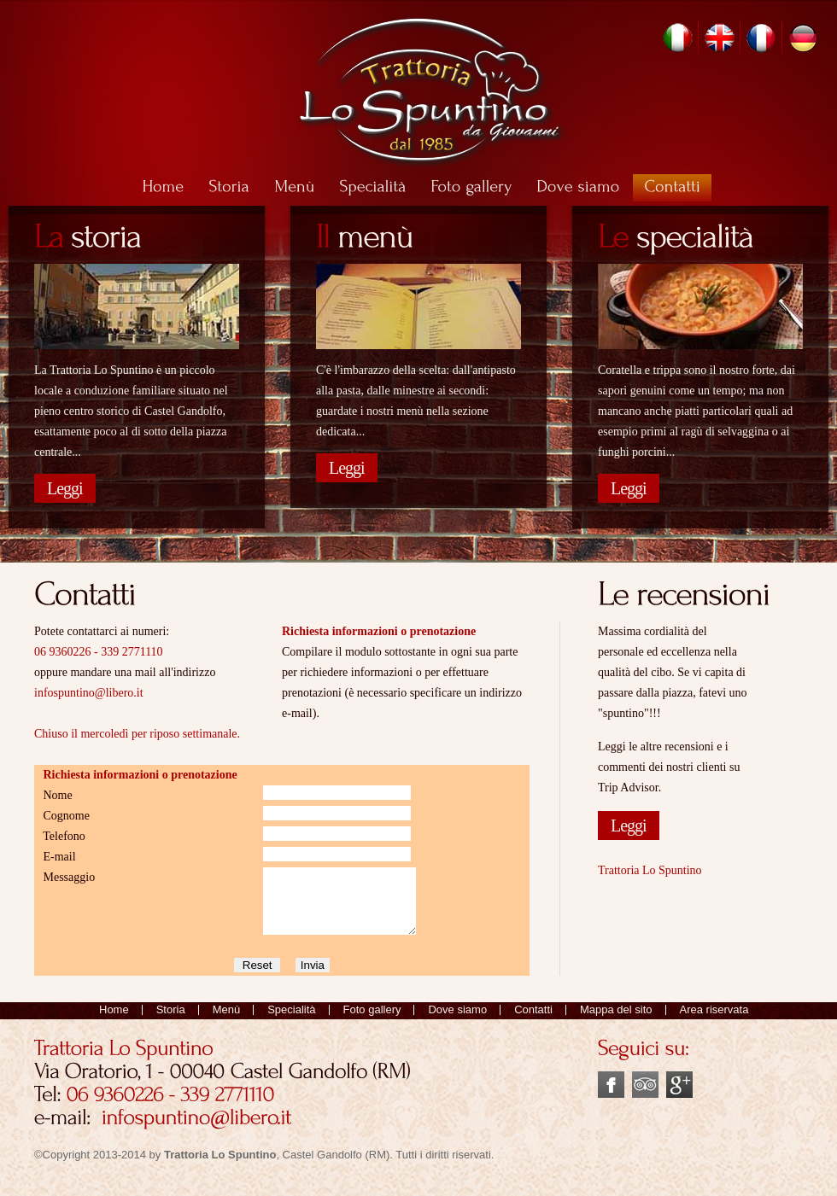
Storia (170, 1023)
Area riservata (714, 1023)
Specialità (291, 1023)
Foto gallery (372, 1023)
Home (114, 1023)
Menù (227, 1023)
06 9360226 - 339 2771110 (98, 651)
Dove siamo (457, 1023)
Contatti (533, 1023)
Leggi (65, 488)
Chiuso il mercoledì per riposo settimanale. (137, 733)
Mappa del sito (616, 1023)
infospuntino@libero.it (88, 692)
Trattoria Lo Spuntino (650, 870)
